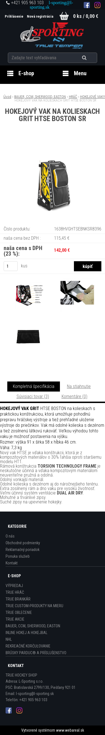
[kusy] (11, 266)
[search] (91, 58)
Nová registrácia (40, 16)
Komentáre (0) (74, 396)
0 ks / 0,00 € (85, 16)
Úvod (7, 97)
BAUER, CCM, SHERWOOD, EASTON (40, 97)
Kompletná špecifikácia (33, 386)
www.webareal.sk (70, 730)
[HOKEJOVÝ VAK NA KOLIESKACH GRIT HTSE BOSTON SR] (52, 145)
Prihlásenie (14, 16)
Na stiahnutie (79, 386)
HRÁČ (73, 97)
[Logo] (52, 35)
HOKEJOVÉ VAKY (92, 97)
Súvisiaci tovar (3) (33, 396)
